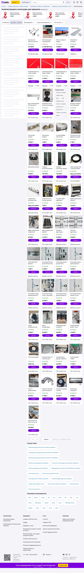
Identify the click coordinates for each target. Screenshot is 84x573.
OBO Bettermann (70, 507)
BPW (56, 512)
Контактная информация (50, 530)
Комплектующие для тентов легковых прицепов (41, 452)
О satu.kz (45, 523)
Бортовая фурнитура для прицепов (62, 483)
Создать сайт (63, 570)
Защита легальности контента (51, 533)
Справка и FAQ (47, 527)
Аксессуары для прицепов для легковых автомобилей (43, 457)
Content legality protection (50, 537)
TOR (29, 502)
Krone (30, 507)
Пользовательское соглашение (31, 546)
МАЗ (60, 502)
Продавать (26, 530)
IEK (65, 502)
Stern (50, 512)
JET (49, 502)
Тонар (43, 502)
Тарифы (25, 527)
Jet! (54, 502)
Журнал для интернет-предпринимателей (69, 524)
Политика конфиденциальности (32, 550)
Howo (53, 507)
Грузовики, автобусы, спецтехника (39, 6)
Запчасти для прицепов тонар (50, 478)
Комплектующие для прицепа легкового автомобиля (43, 462)
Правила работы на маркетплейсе (28, 553)
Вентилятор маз (74, 488)
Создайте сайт (27, 523)
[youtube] (64, 559)
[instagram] (69, 559)
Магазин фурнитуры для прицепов (38, 473)
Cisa (77, 502)
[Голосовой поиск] (63, 2)
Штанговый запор (33, 478)
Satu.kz (3, 6)
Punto (37, 512)
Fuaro (60, 507)
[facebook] (67, 559)
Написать (76, 177)
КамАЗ (46, 507)
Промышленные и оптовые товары (18, 6)
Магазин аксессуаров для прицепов (38, 467)
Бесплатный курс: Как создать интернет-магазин (31, 539)
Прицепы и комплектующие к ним (61, 6)
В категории (26, 2)
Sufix (44, 512)
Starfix (36, 502)
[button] (33, 50)
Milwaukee (38, 507)
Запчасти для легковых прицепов (57, 488)
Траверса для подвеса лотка (36, 488)
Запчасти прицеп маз (34, 493)
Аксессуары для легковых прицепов (38, 483)
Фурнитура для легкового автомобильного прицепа (65, 473)
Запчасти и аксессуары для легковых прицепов (65, 467)
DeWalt (30, 512)
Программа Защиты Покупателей (9, 524)
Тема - (30, 559)
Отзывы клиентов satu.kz (30, 543)
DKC (71, 502)
